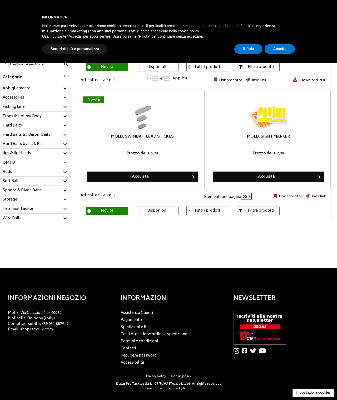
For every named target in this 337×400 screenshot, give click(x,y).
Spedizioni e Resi (136, 327)
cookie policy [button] (188, 31)
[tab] (37, 88)
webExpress (169, 388)
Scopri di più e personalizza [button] (75, 49)
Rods (7, 172)
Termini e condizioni (139, 341)
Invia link (258, 80)
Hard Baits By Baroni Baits (26, 135)
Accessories (13, 97)
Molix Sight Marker (205, 136)
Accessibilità (132, 362)
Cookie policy (181, 376)
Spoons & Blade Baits (22, 190)
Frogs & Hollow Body (22, 116)
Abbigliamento (17, 88)
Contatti (128, 348)
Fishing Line (13, 107)
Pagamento (131, 320)
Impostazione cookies (313, 393)
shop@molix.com (36, 329)
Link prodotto (230, 80)
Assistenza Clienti (137, 313)
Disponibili (157, 67)
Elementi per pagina (222, 197)
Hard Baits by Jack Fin (23, 144)
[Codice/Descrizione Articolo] (24, 64)
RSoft (187, 388)
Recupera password (139, 355)
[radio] (149, 78)
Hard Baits (12, 125)
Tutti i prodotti (207, 67)
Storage (10, 199)
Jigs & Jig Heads (17, 153)
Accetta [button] (279, 49)
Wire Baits (12, 218)
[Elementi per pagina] (246, 196)
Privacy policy (156, 376)
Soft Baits (12, 181)
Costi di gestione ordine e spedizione (154, 334)
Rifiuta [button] (248, 49)
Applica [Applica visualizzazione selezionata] (179, 78)
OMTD (9, 162)
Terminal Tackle (18, 209)
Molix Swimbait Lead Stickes (121, 136)
